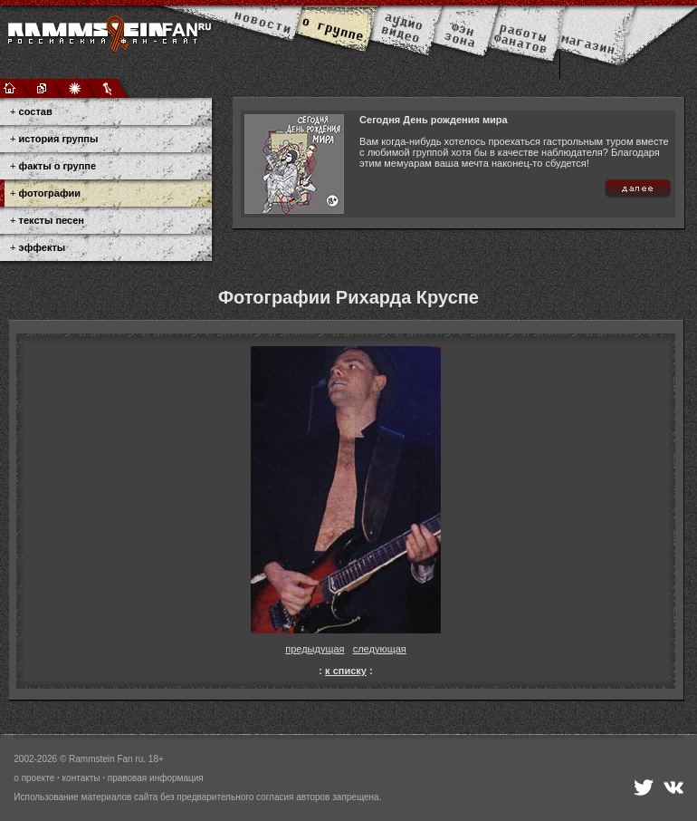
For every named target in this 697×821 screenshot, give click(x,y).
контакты (81, 778)
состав (36, 111)
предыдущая (314, 648)
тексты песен (51, 220)
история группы (59, 138)
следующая (379, 648)
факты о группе (58, 165)
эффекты (42, 247)
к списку (346, 670)
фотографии (50, 193)
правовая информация (156, 778)
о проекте (34, 778)
